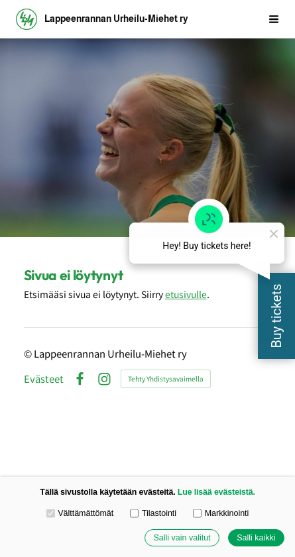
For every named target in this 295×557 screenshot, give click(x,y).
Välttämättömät (80, 513)
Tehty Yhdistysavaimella (166, 378)
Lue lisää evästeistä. (216, 492)
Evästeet (44, 379)
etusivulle (186, 294)
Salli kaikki (256, 537)
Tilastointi (153, 513)
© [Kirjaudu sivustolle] (29, 353)
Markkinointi (221, 513)
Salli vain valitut (181, 537)
